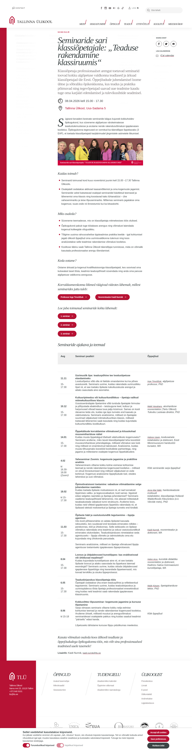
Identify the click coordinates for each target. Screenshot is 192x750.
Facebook (101, 5)
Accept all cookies (156, 728)
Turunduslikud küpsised (42, 743)
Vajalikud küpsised (74, 743)
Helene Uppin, (154, 438)
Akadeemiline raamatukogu (104, 692)
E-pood (144, 691)
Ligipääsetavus (148, 704)
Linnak (144, 687)
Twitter (166, 39)
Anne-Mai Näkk (155, 491)
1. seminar (66, 314)
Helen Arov (153, 560)
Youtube (109, 5)
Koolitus (160, 18)
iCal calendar (167, 51)
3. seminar (66, 334)
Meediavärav (175, 18)
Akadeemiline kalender (108, 682)
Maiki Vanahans (155, 408)
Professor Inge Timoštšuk (74, 293)
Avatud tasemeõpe (62, 682)
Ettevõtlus (145, 18)
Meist (91, 18)
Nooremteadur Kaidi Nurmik (118, 293)
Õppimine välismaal (107, 687)
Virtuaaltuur (118, 5)
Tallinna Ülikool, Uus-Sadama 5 (85, 103)
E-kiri (173, 39)
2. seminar (66, 324)
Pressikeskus (147, 682)
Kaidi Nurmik (154, 531)
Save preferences (156, 737)
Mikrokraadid (59, 687)
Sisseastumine (105, 18)
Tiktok (122, 5)
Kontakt (17, 6)
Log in (135, 6)
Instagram (105, 5)
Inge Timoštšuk (155, 383)
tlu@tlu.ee (13, 696)
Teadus (132, 18)
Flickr (114, 5)
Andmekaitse (147, 700)
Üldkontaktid (147, 695)
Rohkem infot (156, 745)
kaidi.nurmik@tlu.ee (93, 654)
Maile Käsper (154, 587)
